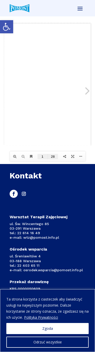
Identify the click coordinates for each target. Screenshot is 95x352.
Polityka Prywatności (41, 317)
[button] (6, 26)
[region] (47, 320)
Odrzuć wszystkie (47, 342)
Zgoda (47, 328)
